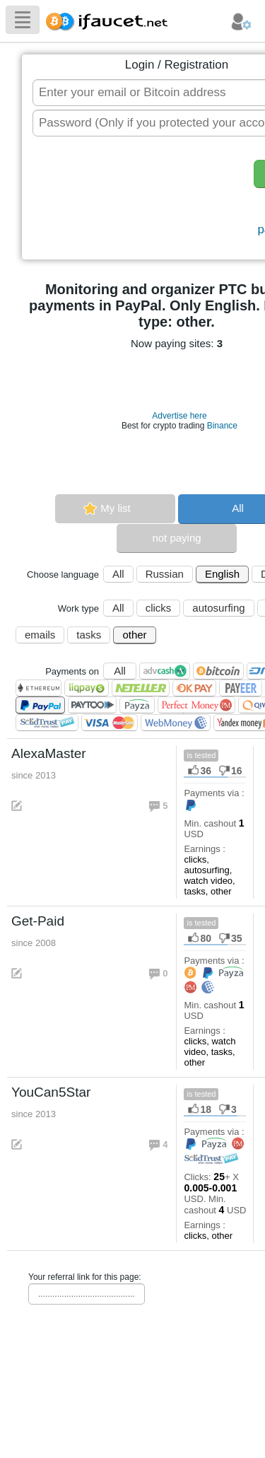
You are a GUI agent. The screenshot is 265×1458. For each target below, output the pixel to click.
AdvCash (164, 671)
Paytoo (92, 704)
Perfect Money (196, 704)
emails (40, 635)
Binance (222, 426)
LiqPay (86, 688)
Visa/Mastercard (109, 722)
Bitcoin (218, 671)
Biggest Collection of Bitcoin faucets (111, 19)
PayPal (40, 705)
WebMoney (176, 722)
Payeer (240, 688)
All (118, 574)
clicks (159, 608)
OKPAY (194, 688)
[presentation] (138, 199)
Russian (165, 574)
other (134, 635)
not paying (176, 538)
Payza (137, 704)
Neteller (141, 688)
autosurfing (218, 608)
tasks (88, 635)
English (222, 574)
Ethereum (38, 688)
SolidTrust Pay (47, 722)
